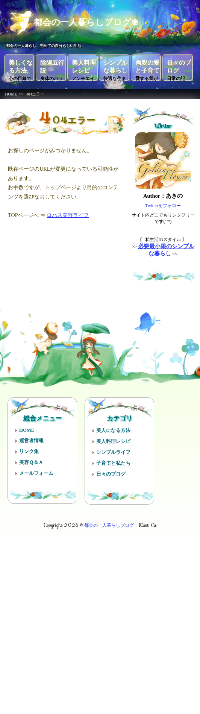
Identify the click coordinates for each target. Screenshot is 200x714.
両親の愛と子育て (147, 68)
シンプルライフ (113, 450)
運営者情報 (31, 438)
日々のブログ (179, 68)
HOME (11, 91)
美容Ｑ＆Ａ (31, 460)
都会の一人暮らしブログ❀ (78, 21)
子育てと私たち (113, 461)
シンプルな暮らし (115, 68)
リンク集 (29, 449)
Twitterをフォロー (163, 203)
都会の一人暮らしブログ (109, 522)
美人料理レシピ (84, 68)
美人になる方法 (113, 428)
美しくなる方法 (21, 68)
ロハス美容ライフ (68, 213)
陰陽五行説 (52, 68)
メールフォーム (36, 471)
